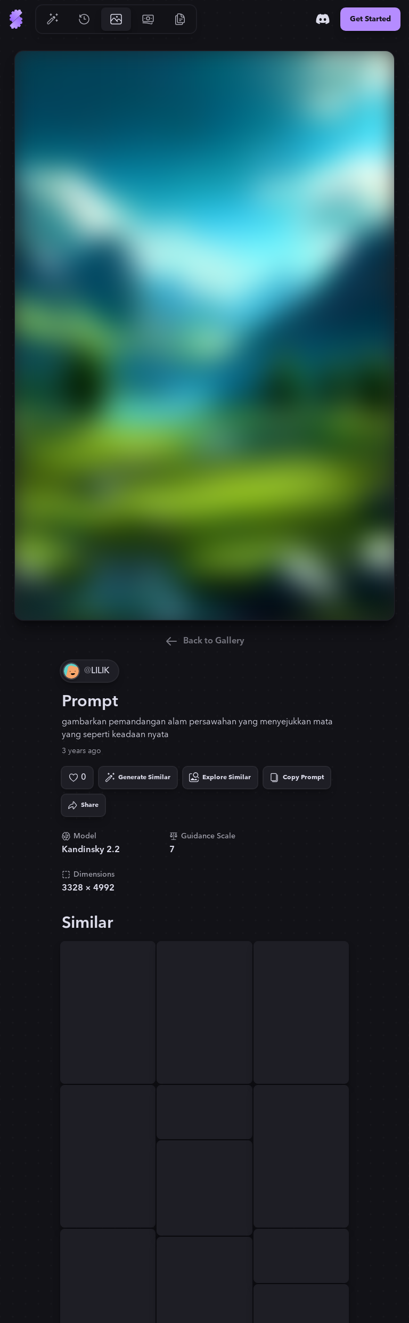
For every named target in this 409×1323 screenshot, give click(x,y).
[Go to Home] (16, 19)
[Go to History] (84, 19)
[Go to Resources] (180, 19)
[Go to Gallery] (116, 19)
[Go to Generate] (52, 19)
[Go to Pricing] (148, 19)
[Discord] (322, 19)
